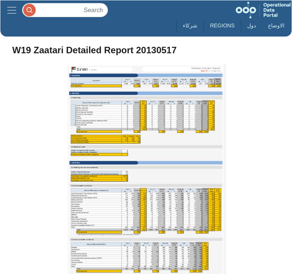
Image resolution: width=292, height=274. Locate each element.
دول (251, 25)
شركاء (190, 25)
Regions (222, 25)
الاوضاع (276, 25)
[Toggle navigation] (12, 10)
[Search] (65, 10)
